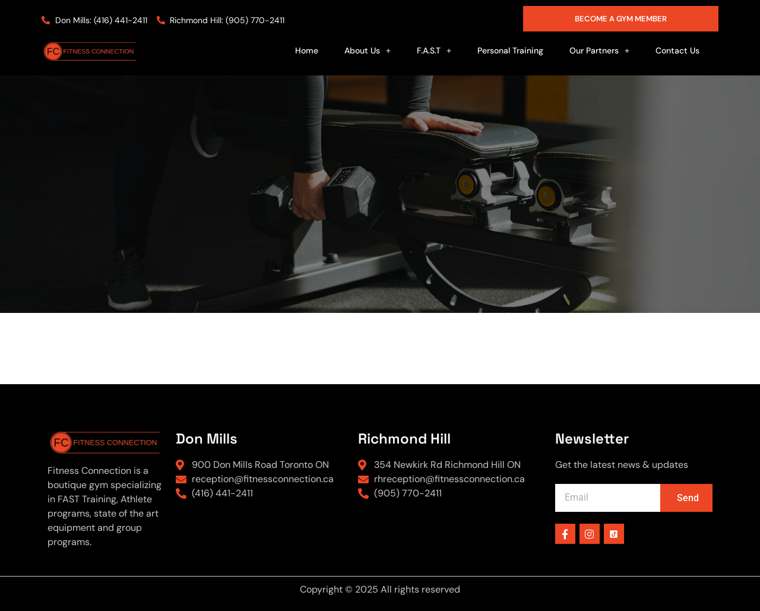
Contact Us (677, 50)
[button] (367, 50)
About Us (367, 50)
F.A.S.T (434, 50)
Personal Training (510, 50)
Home (306, 50)
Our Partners (599, 50)
